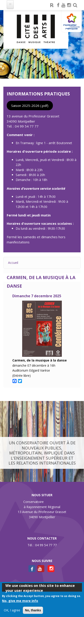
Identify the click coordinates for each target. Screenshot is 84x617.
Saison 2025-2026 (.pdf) (29, 105)
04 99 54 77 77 (27, 126)
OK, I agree (12, 610)
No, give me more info (20, 601)
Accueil (13, 262)
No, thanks (33, 610)
